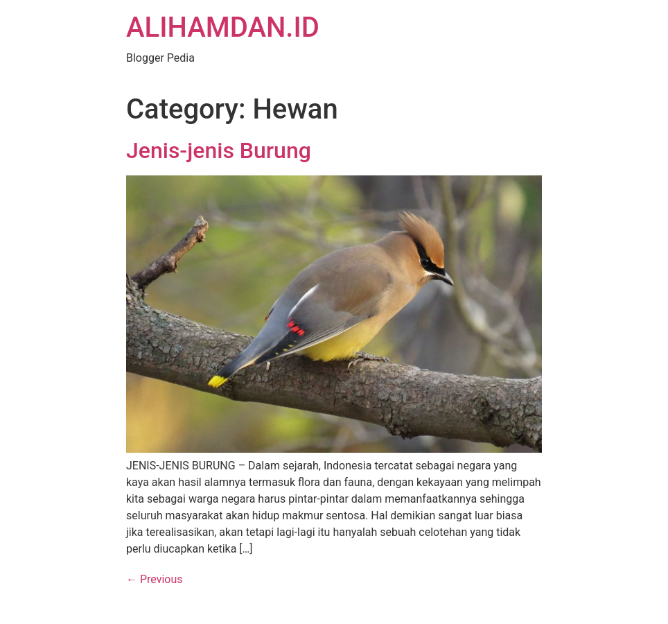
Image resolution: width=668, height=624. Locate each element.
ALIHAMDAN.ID (222, 27)
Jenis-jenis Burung (218, 150)
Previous (154, 579)
